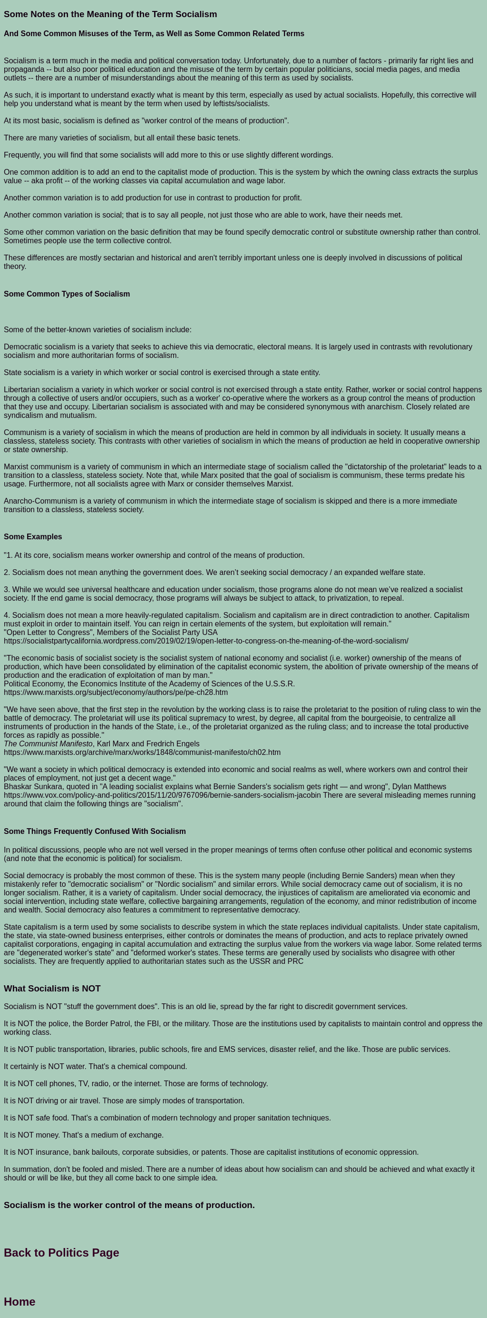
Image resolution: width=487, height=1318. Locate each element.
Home (20, 1301)
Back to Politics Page (61, 1252)
